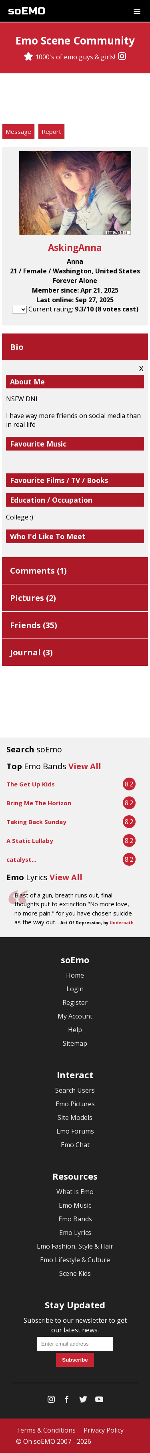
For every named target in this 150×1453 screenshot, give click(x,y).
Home (75, 975)
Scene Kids (75, 1273)
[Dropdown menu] (137, 11)
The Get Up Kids (30, 784)
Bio (17, 347)
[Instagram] (122, 57)
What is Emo (75, 1191)
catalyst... (21, 859)
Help (75, 1029)
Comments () (38, 570)
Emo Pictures (75, 1103)
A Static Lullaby (29, 841)
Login (75, 988)
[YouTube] (99, 1401)
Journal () (31, 652)
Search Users (75, 1090)
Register (75, 1002)
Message (18, 131)
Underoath (122, 923)
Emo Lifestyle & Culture (75, 1259)
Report (51, 131)
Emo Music (75, 1205)
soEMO (26, 11)
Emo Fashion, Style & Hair (75, 1246)
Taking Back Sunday (36, 822)
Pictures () (33, 597)
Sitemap (75, 1043)
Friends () (33, 625)
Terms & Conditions (46, 1430)
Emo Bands (75, 1219)
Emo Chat (75, 1144)
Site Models (75, 1117)
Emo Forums (75, 1131)
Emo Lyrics (75, 1232)
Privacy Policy (104, 1430)
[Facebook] (67, 1401)
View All (84, 766)
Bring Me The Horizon (38, 803)
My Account (75, 1016)
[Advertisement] (75, 100)
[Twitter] (83, 1401)
